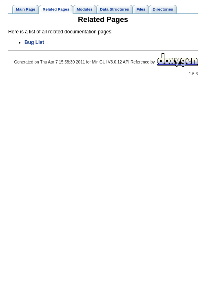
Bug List (34, 42)
